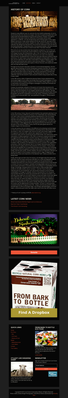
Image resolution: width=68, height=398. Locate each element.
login (34, 395)
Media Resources (16, 342)
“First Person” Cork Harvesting (19, 206)
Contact (38, 3)
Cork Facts (14, 336)
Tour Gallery (14, 348)
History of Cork (16, 338)
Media (33, 3)
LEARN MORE (46, 343)
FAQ (13, 334)
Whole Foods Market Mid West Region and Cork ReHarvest (26, 202)
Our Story (28, 3)
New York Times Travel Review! (19, 204)
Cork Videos (15, 344)
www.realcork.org (36, 192)
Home (23, 3)
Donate (34, 252)
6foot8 (55, 393)
